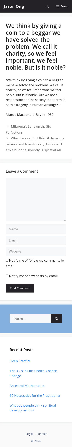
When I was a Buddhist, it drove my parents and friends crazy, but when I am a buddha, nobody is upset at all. (35, 144)
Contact (41, 434)
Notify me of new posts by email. (34, 276)
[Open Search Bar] (47, 6)
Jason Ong (14, 6)
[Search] (56, 318)
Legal (29, 434)
